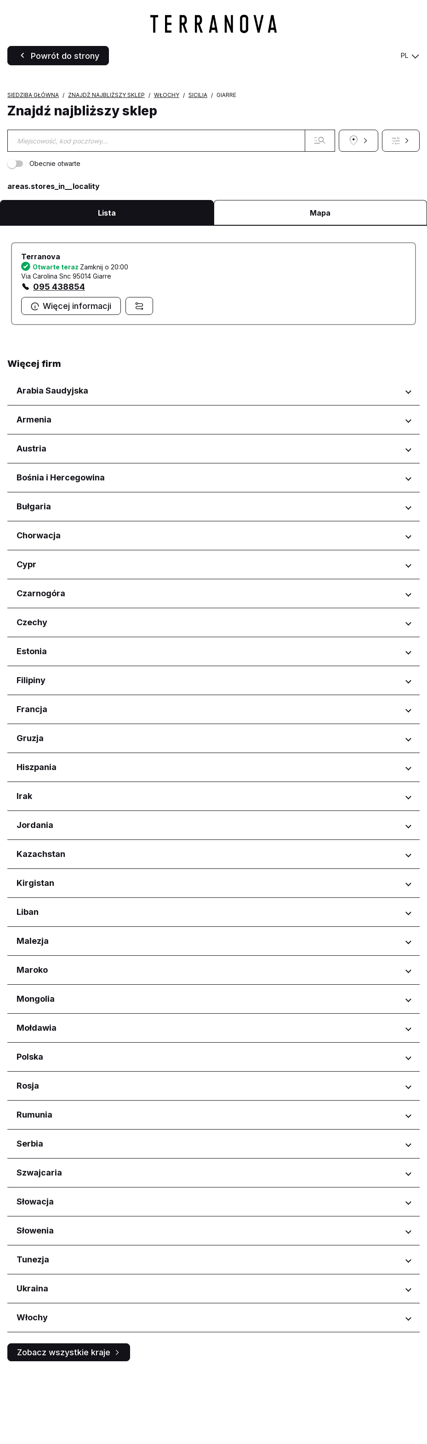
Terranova (40, 325)
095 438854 (59, 355)
